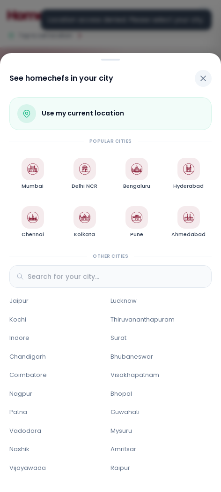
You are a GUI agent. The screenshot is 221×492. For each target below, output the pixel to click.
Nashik (19, 449)
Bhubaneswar (131, 356)
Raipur (120, 467)
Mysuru (121, 430)
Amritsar (123, 449)
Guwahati (125, 411)
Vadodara (25, 430)
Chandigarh (27, 356)
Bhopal (121, 393)
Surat (118, 337)
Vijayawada (27, 467)
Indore (19, 337)
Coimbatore (28, 374)
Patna (18, 411)
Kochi (17, 319)
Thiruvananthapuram (142, 319)
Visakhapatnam (134, 374)
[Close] (203, 78)
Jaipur (19, 300)
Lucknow (123, 300)
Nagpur (20, 393)
